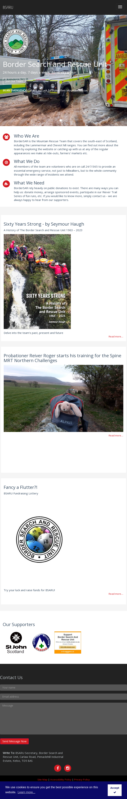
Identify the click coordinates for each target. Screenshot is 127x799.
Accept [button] (114, 790)
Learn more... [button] (26, 792)
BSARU (8, 7)
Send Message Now (14, 741)
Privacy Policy (82, 779)
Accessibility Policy (60, 779)
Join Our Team (14, 81)
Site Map (42, 779)
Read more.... (116, 336)
